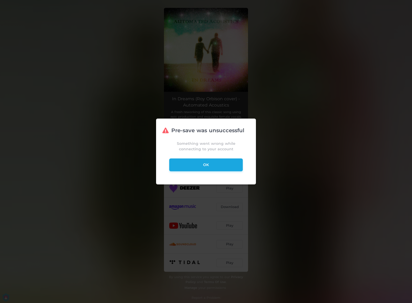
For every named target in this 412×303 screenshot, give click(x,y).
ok (206, 164)
